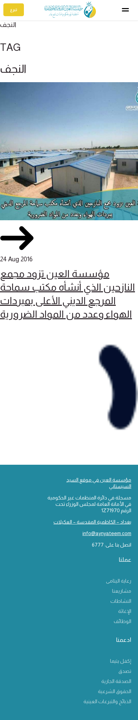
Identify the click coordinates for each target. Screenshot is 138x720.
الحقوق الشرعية (114, 691)
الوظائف (122, 621)
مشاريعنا (121, 591)
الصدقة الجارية (116, 681)
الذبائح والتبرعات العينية (107, 701)
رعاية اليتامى (118, 581)
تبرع (13, 9)
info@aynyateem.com (106, 533)
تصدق (124, 671)
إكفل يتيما (120, 661)
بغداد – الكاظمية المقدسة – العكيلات (92, 522)
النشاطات (120, 601)
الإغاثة (124, 611)
